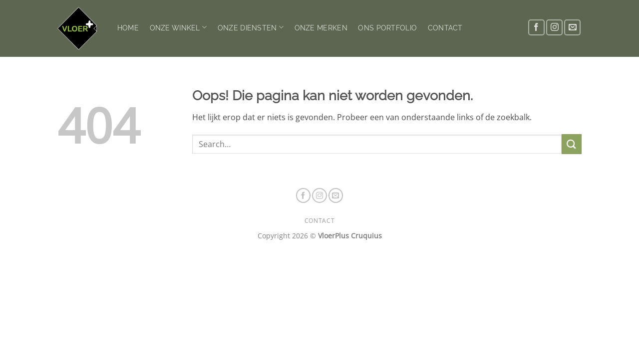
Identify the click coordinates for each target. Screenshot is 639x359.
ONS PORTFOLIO (387, 27)
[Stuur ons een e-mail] (572, 27)
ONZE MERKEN (321, 27)
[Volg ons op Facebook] (536, 27)
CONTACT (445, 27)
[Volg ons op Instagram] (554, 27)
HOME (128, 27)
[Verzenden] (572, 144)
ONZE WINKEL (178, 27)
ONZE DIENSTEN (251, 27)
